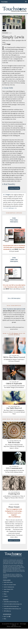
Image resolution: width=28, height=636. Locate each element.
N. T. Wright (6, 194)
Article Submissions (9, 587)
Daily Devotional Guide (10, 584)
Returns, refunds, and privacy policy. (14, 626)
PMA (5, 618)
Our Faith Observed (14, 408)
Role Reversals (14, 442)
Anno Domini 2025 (8, 589)
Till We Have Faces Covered (14, 357)
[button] (14, 220)
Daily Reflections (8, 582)
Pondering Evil (14, 494)
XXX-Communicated (14, 468)
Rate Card (6, 616)
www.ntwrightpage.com (10, 208)
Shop (5, 594)
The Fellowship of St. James (13, 623)
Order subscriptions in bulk (14, 309)
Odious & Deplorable (14, 383)
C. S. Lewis (5, 33)
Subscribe (6, 591)
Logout (6, 596)
